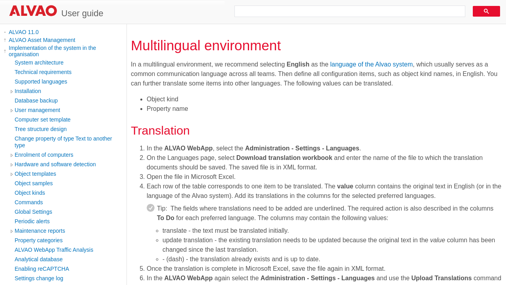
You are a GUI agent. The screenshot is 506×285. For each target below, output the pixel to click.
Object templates (35, 174)
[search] (347, 11)
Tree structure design (41, 129)
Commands (29, 202)
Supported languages (41, 81)
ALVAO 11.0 (24, 32)
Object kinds (30, 193)
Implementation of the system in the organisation (52, 51)
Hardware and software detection (55, 164)
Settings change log (39, 278)
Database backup (36, 100)
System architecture (39, 62)
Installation (28, 91)
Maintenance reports (40, 231)
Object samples (34, 183)
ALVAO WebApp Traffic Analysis (54, 250)
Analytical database (38, 259)
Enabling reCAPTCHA (42, 269)
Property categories (38, 240)
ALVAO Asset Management (42, 40)
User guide (82, 13)
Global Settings (33, 212)
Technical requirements (43, 72)
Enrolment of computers (44, 155)
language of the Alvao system (371, 64)
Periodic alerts (32, 221)
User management (37, 110)
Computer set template (43, 119)
